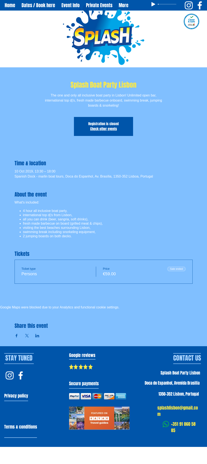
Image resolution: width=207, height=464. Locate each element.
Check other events (103, 128)
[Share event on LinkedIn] (37, 335)
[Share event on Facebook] (17, 335)
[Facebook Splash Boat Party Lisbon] (199, 5)
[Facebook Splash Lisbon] (20, 375)
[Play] (153, 4)
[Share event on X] (27, 335)
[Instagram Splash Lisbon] (9, 375)
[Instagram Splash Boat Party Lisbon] (188, 5)
